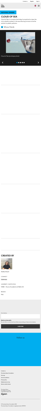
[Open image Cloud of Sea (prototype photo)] (17, 62)
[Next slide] (38, 63)
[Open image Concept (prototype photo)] (18, 62)
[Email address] (20, 316)
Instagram (4, 279)
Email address (4, 313)
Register (32, 1)
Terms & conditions (5, 377)
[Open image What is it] (20, 62)
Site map (3, 375)
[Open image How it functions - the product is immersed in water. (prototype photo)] (24, 62)
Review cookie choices (6, 384)
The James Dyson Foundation (7, 373)
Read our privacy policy (6, 320)
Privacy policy (4, 379)
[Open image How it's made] (22, 62)
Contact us (25, 1)
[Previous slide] (2, 63)
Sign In (37, 1)
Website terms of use (5, 382)
